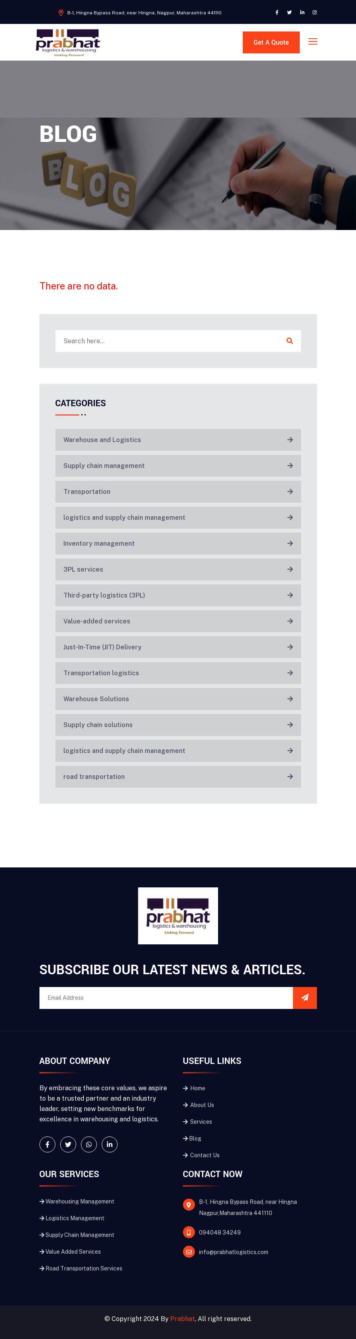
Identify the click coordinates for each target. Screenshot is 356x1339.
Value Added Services (70, 1252)
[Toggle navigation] (314, 42)
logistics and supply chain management (178, 517)
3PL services (178, 569)
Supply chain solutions (178, 725)
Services (197, 1122)
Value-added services (178, 621)
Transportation (178, 491)
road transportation (178, 777)
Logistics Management (71, 1218)
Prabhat (182, 1319)
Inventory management (178, 543)
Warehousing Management (76, 1201)
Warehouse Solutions (178, 699)
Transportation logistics (178, 673)
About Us (198, 1105)
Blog (192, 1138)
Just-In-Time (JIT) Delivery (178, 647)
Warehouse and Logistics (178, 440)
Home (194, 1088)
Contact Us (201, 1155)
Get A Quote (271, 42)
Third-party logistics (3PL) (178, 595)
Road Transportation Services (80, 1268)
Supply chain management (178, 466)
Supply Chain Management (76, 1235)
